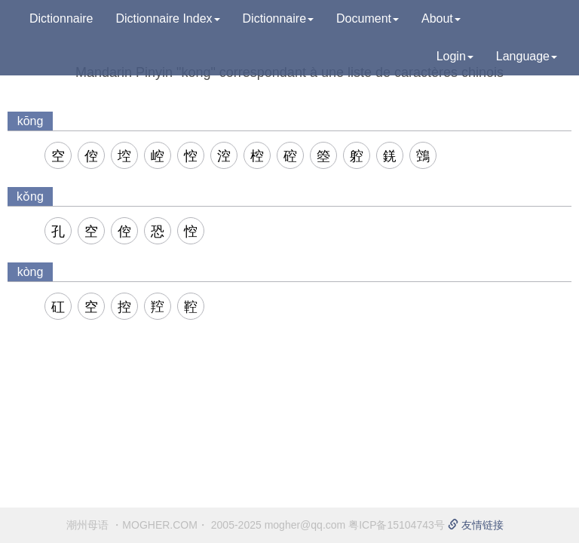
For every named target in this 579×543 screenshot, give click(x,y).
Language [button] (526, 56)
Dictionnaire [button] (278, 18)
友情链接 (476, 525)
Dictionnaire (61, 18)
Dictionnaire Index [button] (167, 18)
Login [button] (455, 56)
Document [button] (367, 18)
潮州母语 (87, 525)
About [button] (441, 18)
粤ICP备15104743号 (396, 525)
